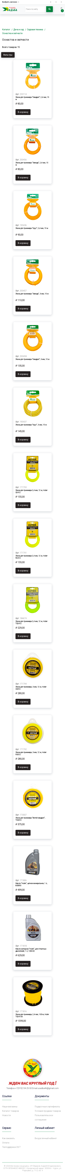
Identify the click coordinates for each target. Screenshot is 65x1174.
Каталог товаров (10, 1111)
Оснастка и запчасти (12, 33)
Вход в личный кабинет (46, 1138)
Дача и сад (18, 29)
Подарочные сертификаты (47, 1106)
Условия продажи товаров (48, 1111)
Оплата (5, 1143)
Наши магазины (9, 1106)
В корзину (23, 112)
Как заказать (8, 1138)
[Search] (35, 9)
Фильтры (7, 55)
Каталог (6, 29)
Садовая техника (35, 29)
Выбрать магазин (10, 2)
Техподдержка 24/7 (11, 1147)
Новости (6, 1115)
